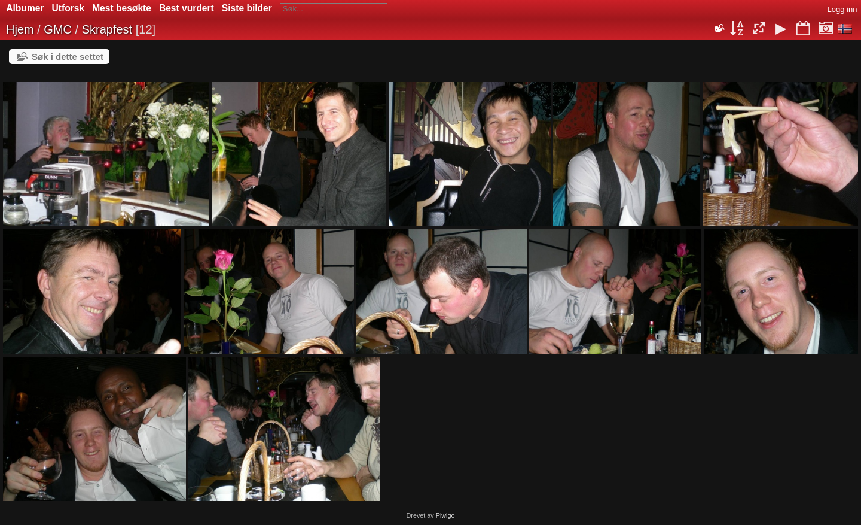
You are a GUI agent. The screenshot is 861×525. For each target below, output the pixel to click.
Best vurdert (186, 8)
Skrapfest (107, 29)
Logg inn (842, 9)
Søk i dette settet (67, 56)
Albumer (25, 8)
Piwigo (445, 515)
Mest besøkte (121, 8)
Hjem (20, 29)
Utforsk (68, 8)
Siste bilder (247, 8)
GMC (58, 29)
